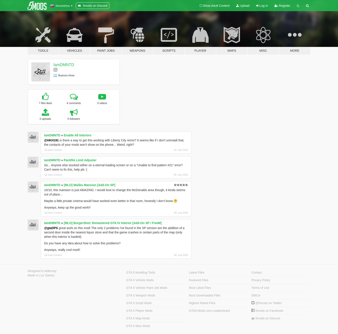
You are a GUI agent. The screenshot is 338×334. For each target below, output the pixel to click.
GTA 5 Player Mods (139, 310)
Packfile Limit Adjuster (80, 160)
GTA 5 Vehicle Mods (140, 280)
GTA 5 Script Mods (139, 303)
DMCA (255, 295)
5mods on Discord (265, 318)
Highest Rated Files (202, 303)
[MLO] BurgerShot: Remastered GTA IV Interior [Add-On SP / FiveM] (113, 223)
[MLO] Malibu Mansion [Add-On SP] (89, 185)
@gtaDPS (51, 228)
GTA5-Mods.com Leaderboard (209, 310)
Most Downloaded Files (205, 295)
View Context (53, 150)
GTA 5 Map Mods (138, 318)
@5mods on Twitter (266, 303)
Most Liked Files (200, 287)
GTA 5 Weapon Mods (140, 295)
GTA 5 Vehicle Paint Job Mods (146, 287)
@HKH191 (51, 140)
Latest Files (196, 272)
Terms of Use (260, 287)
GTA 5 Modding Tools (140, 272)
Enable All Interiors (77, 135)
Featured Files (198, 280)
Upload (242, 5)
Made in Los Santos (41, 275)
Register (282, 5)
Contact (256, 272)
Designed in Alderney (42, 271)
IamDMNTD (63, 65)
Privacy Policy (260, 280)
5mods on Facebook (267, 311)
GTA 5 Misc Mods (138, 326)
